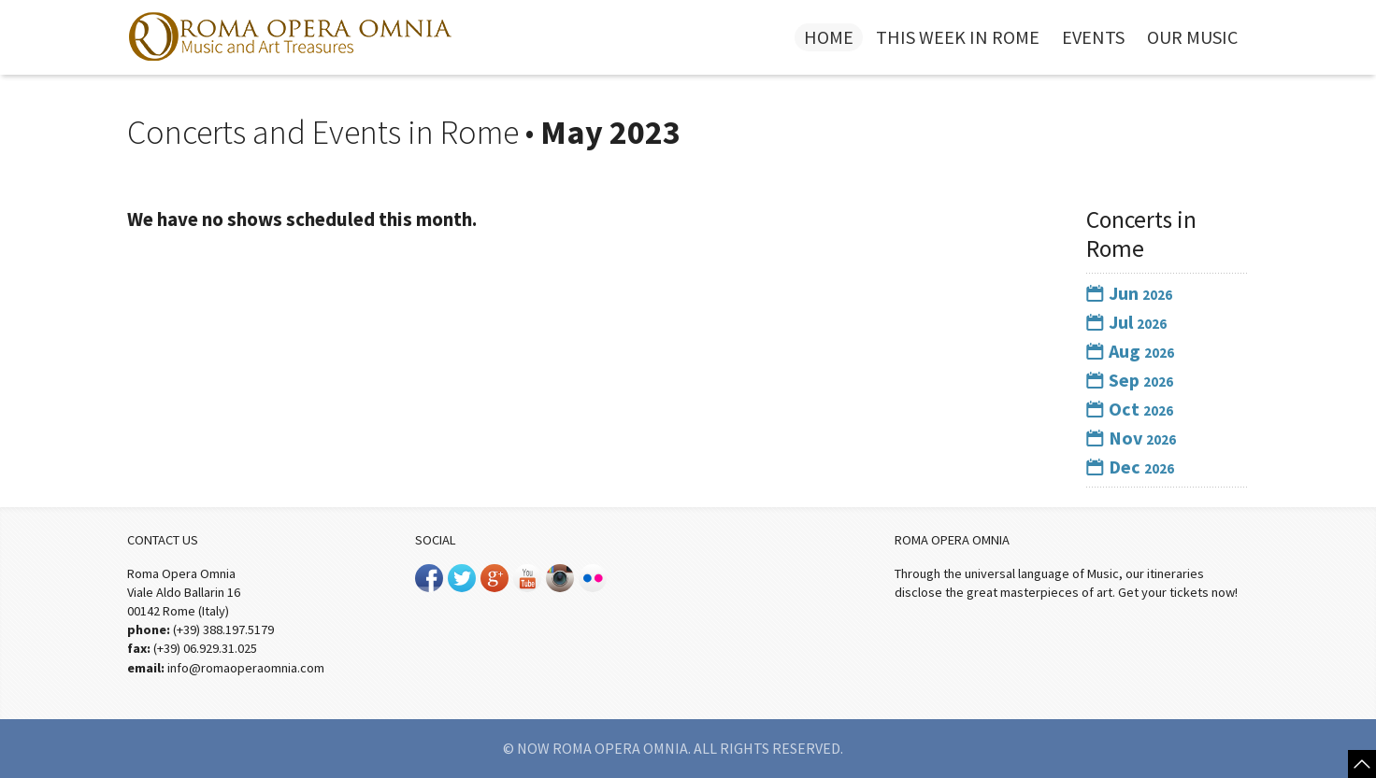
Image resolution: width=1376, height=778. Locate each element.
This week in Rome (957, 37)
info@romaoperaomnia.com (245, 667)
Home (828, 37)
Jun (1129, 292)
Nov (1131, 437)
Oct (1129, 408)
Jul (1126, 321)
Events (1093, 37)
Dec (1130, 466)
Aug (1130, 350)
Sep (1129, 379)
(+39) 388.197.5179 (223, 629)
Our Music (1192, 37)
